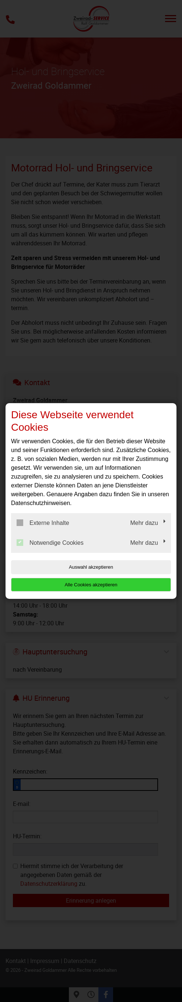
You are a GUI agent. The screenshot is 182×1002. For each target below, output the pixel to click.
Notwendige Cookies (50, 542)
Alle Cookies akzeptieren (90, 584)
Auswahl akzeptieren (91, 567)
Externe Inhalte (43, 522)
